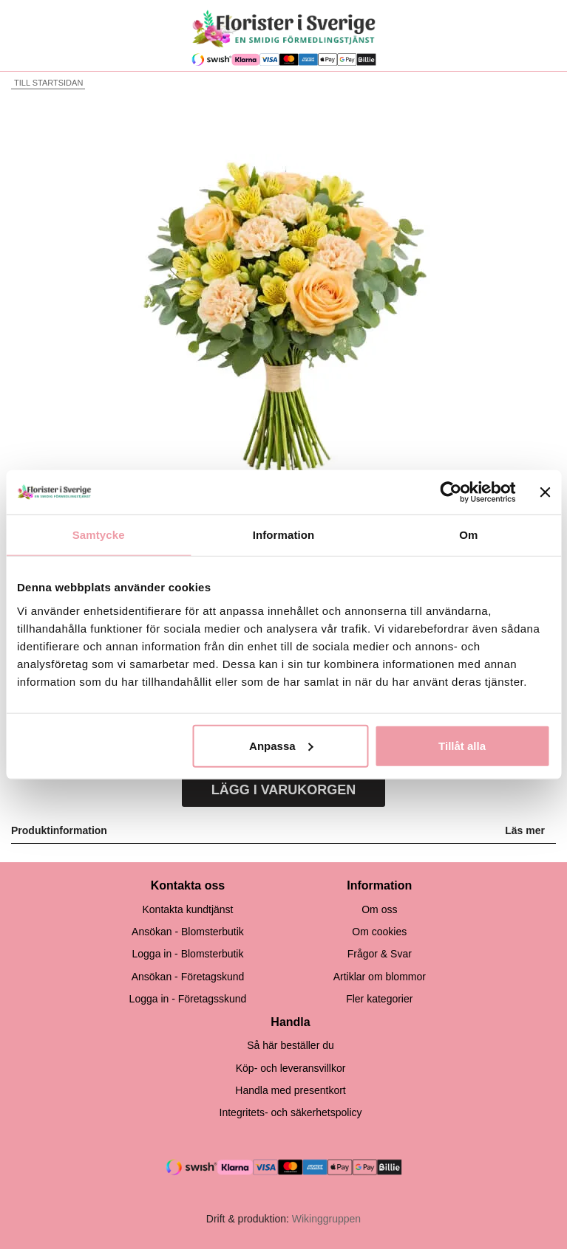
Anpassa (281, 745)
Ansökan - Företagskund (188, 977)
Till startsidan (47, 82)
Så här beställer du (290, 1045)
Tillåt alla (462, 745)
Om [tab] (468, 535)
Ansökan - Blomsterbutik (188, 931)
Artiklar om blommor (379, 977)
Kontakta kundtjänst (187, 909)
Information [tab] (284, 535)
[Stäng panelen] (545, 492)
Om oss (379, 909)
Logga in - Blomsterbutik (187, 954)
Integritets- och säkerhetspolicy (291, 1112)
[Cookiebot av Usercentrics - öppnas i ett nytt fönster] (451, 492)
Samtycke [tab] (98, 535)
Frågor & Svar (379, 954)
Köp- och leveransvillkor (291, 1068)
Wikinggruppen (326, 1219)
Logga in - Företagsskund (188, 999)
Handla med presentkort (290, 1090)
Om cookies (379, 931)
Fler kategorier (379, 999)
